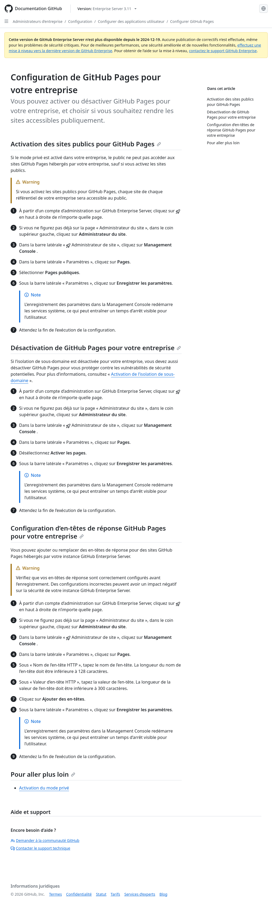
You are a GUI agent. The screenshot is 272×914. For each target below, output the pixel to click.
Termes (55, 894)
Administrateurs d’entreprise (37, 21)
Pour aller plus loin (43, 774)
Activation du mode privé (44, 788)
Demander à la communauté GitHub (45, 840)
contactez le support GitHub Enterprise (223, 50)
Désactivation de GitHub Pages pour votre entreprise (96, 347)
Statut (101, 894)
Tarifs (115, 894)
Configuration (80, 21)
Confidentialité (79, 894)
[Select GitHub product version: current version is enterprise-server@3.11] (107, 9)
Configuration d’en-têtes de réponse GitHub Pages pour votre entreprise (88, 532)
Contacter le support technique (40, 848)
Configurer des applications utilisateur (131, 21)
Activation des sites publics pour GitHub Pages (86, 143)
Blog (163, 894)
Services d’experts (139, 894)
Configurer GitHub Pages (192, 21)
